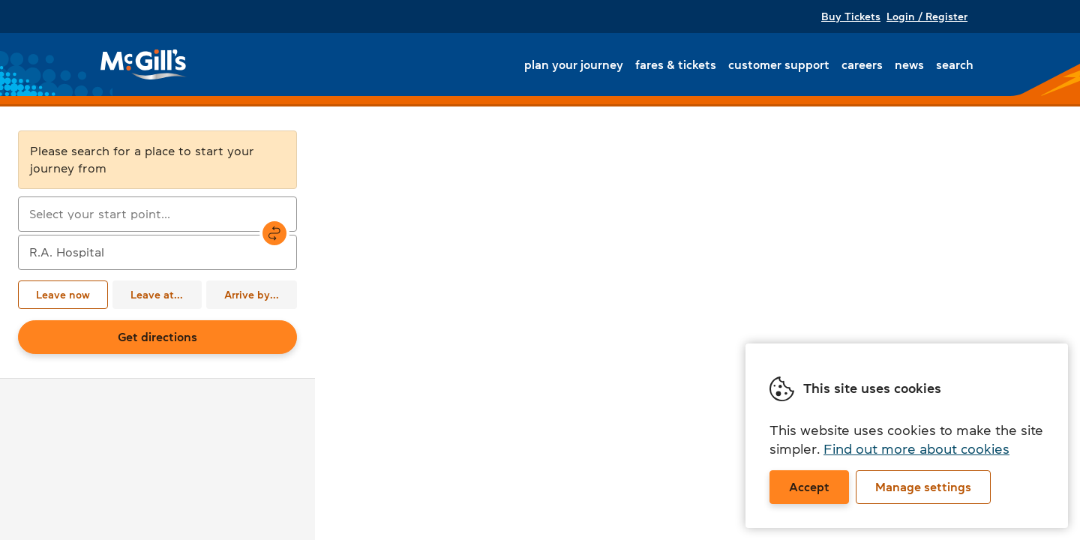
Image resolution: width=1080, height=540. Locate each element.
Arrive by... (251, 295)
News (909, 64)
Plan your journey (573, 64)
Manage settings (923, 487)
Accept (809, 487)
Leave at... (156, 295)
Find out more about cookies (917, 449)
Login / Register (927, 16)
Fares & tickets (675, 64)
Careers (862, 64)
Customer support (779, 64)
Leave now (63, 295)
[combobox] (157, 214)
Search (955, 64)
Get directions (157, 337)
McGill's (144, 64)
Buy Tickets (850, 16)
